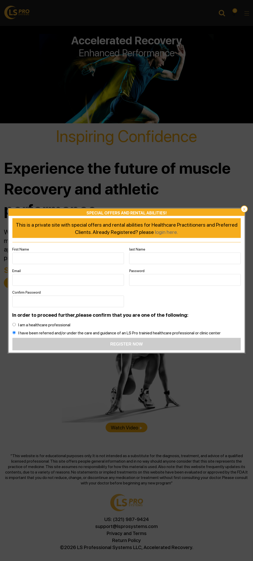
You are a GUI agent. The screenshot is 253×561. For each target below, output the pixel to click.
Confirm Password (26, 291)
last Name (137, 248)
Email (16, 270)
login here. (166, 231)
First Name (20, 248)
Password (137, 270)
